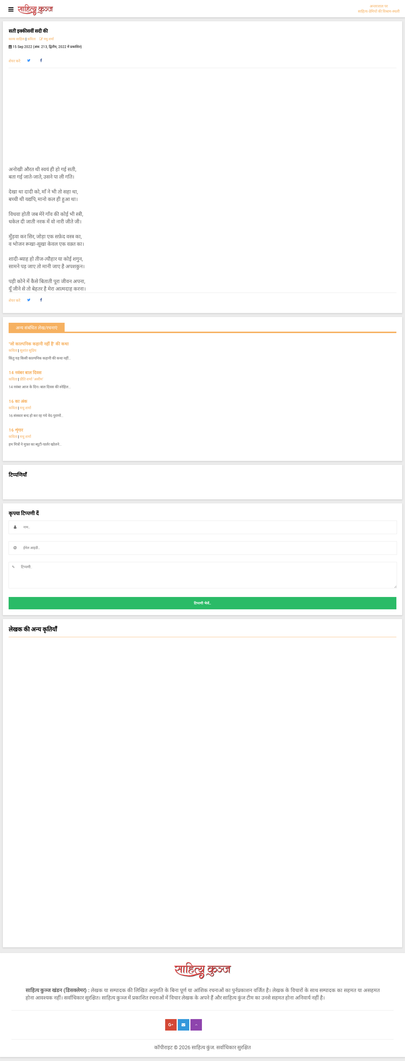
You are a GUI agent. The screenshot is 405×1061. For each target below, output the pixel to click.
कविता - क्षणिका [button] (202, 717)
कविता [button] (202, 729)
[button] (28, 60)
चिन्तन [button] (202, 660)
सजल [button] (202, 648)
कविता (31, 39)
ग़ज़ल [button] (202, 775)
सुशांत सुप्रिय (28, 350)
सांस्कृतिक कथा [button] (202, 671)
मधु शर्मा (46, 39)
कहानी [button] (202, 683)
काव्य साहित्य (17, 39)
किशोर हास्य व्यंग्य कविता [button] (202, 798)
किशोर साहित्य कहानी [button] (202, 821)
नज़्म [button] (202, 763)
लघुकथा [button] (202, 694)
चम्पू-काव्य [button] (202, 786)
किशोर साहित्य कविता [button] (202, 740)
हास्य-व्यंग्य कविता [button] (202, 706)
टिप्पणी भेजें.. (202, 603)
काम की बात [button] (202, 752)
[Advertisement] (202, 117)
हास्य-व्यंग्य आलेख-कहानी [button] (202, 809)
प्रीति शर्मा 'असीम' (31, 379)
